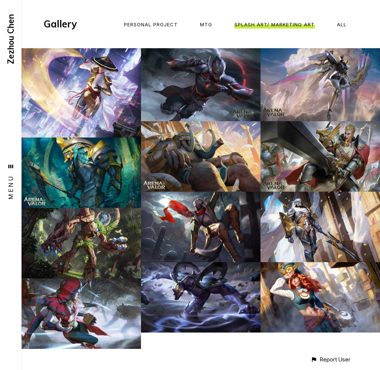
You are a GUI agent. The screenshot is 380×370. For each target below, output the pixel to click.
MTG (206, 24)
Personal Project (151, 24)
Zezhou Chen (11, 39)
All (342, 24)
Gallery (60, 24)
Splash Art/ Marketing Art (275, 24)
